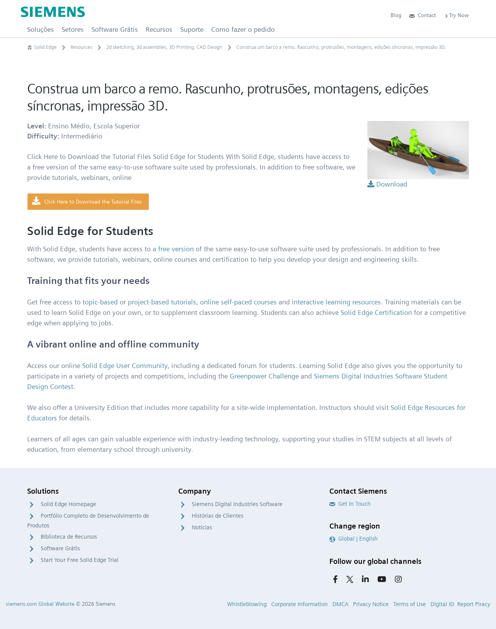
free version (176, 249)
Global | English (353, 538)
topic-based (100, 302)
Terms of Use (409, 604)
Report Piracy (473, 604)
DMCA (340, 604)
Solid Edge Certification (376, 312)
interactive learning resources (336, 302)
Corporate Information (299, 604)
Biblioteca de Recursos (69, 536)
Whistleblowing (247, 604)
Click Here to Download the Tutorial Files (87, 201)
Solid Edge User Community (124, 365)
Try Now (456, 15)
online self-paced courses (238, 302)
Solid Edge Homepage (68, 504)
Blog (396, 15)
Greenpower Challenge (264, 376)
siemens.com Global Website (40, 604)
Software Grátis (60, 548)
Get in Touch (350, 503)
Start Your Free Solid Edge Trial (80, 559)
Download (387, 184)
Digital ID (442, 604)
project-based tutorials (162, 302)
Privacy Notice (371, 604)
